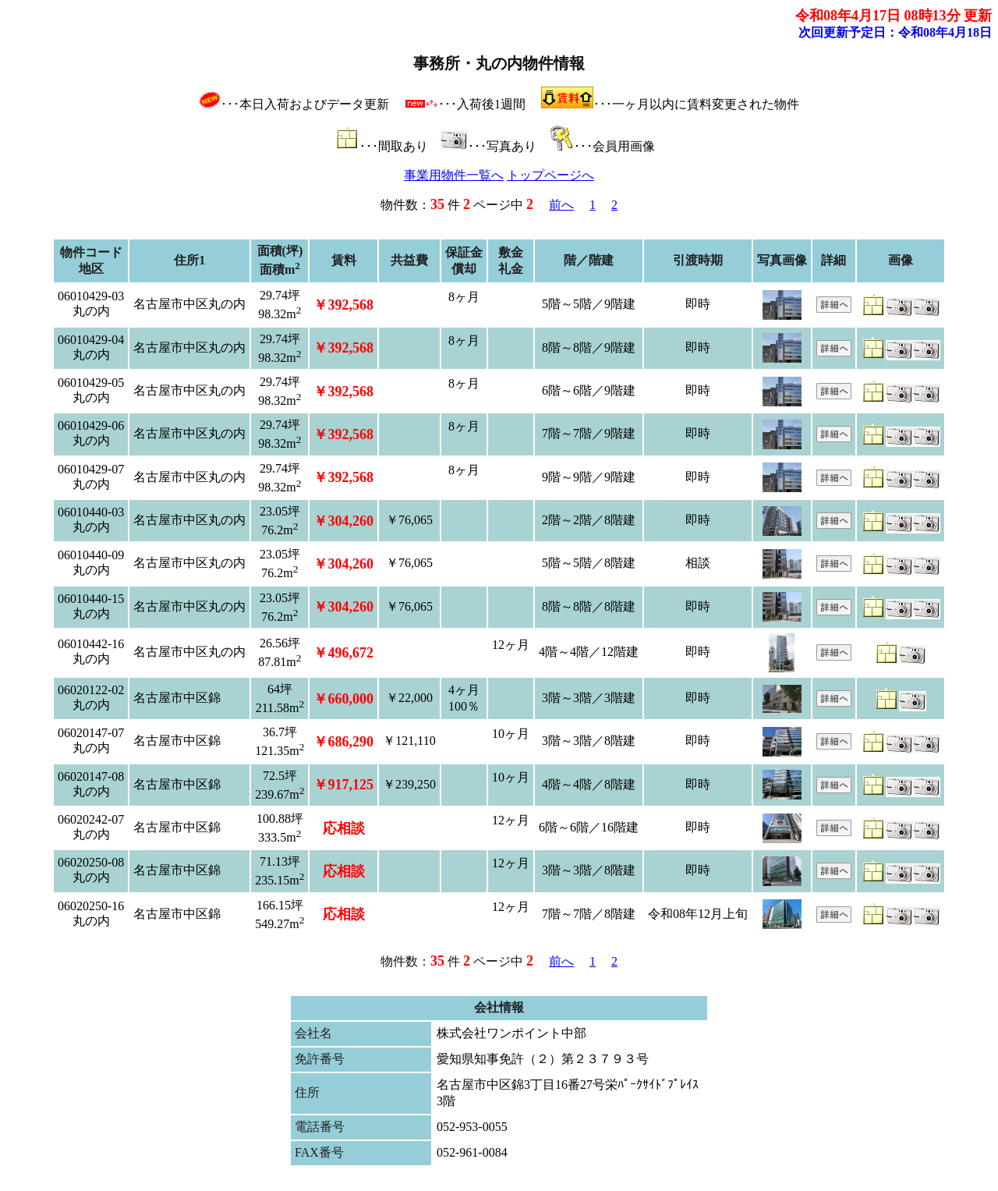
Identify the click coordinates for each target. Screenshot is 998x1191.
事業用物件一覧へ (454, 175)
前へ (561, 204)
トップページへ (550, 175)
